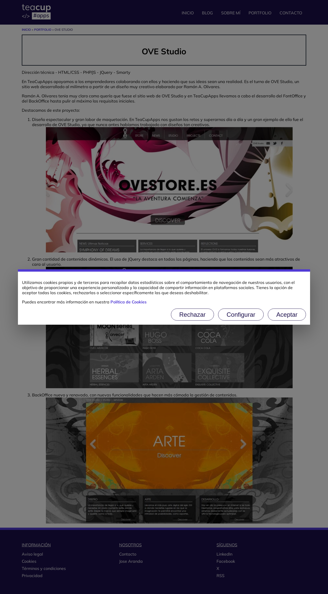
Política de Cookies (128, 301)
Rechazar (192, 314)
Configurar (241, 314)
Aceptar (287, 314)
